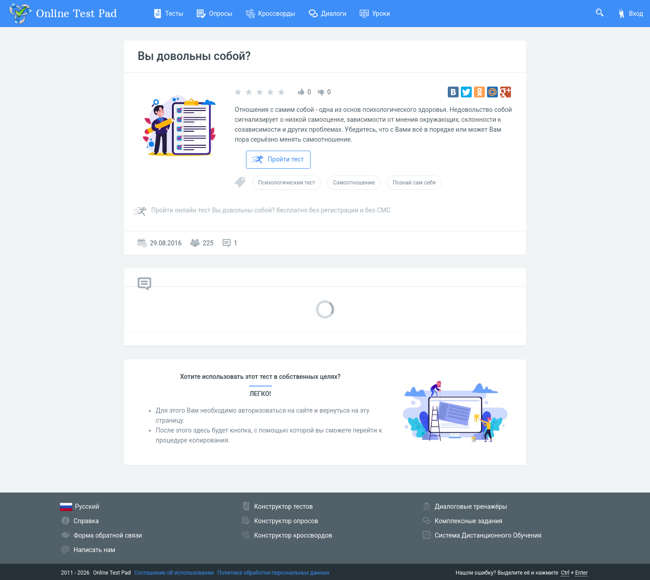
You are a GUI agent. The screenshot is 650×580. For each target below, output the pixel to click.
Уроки (375, 13)
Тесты (168, 13)
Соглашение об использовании (174, 573)
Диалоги (327, 13)
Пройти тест (277, 160)
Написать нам (94, 549)
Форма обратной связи (108, 535)
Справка (86, 521)
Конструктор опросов (286, 521)
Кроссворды (270, 13)
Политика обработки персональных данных (274, 573)
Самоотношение (354, 183)
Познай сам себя (414, 183)
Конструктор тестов (283, 506)
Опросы (214, 13)
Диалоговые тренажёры (471, 506)
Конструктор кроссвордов (293, 535)
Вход (630, 13)
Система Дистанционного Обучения (488, 535)
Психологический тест (286, 183)
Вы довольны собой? (194, 56)
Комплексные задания (468, 521)
